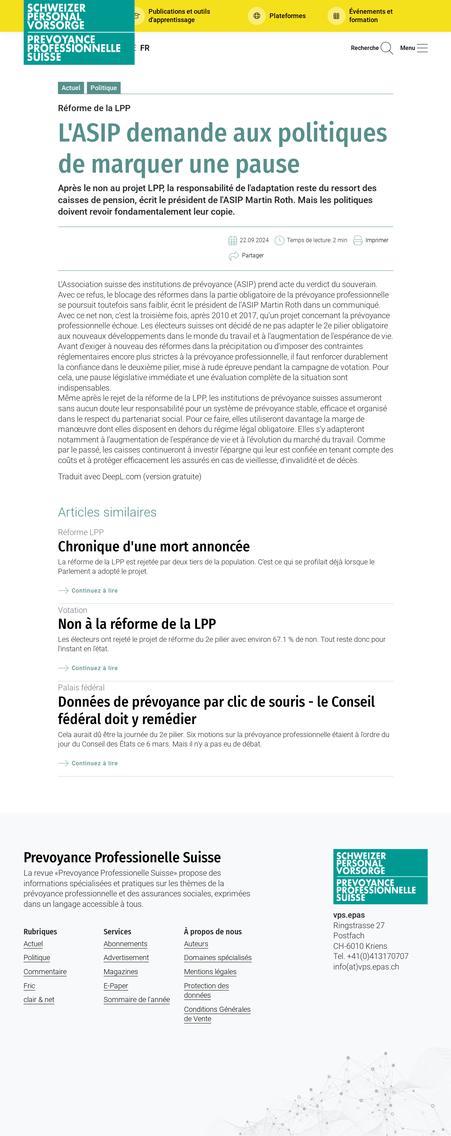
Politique (104, 88)
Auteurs (196, 943)
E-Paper (116, 985)
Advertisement (126, 957)
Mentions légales (210, 971)
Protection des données (206, 990)
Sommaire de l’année (137, 999)
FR (145, 47)
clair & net (39, 999)
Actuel (71, 88)
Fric (29, 985)
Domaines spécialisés (218, 957)
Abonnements (125, 943)
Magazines (121, 971)
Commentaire (45, 971)
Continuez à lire (88, 591)
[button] (176, 16)
